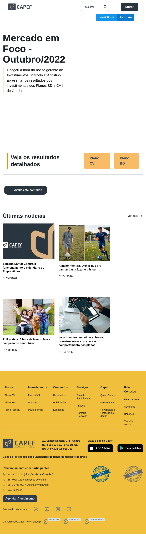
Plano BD (124, 160)
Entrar (129, 6)
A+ (130, 17)
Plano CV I (94, 160)
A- (121, 17)
